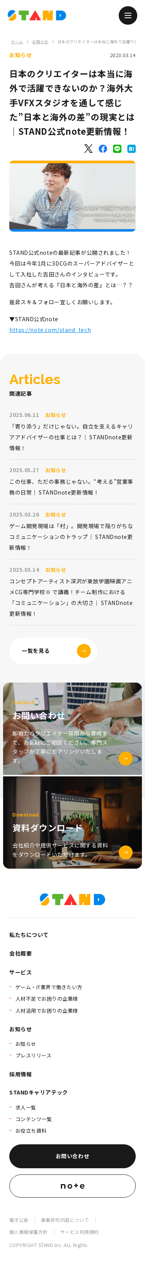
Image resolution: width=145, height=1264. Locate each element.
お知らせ (40, 41)
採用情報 (20, 1074)
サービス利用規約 (79, 1231)
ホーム (17, 41)
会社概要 (20, 953)
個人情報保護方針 (28, 1231)
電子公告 (19, 1220)
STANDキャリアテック (38, 1092)
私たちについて (29, 935)
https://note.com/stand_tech (50, 330)
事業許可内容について (65, 1220)
